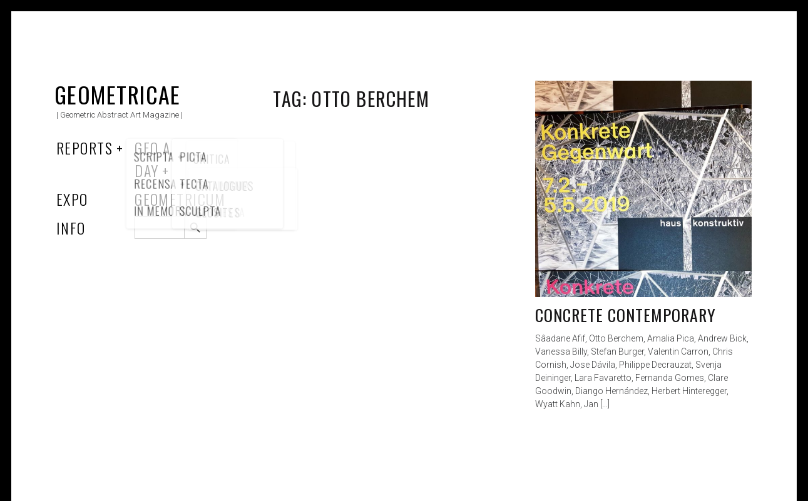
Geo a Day (152, 158)
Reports (84, 147)
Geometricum (180, 199)
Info (71, 227)
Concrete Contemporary (626, 315)
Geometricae (117, 94)
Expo (72, 199)
